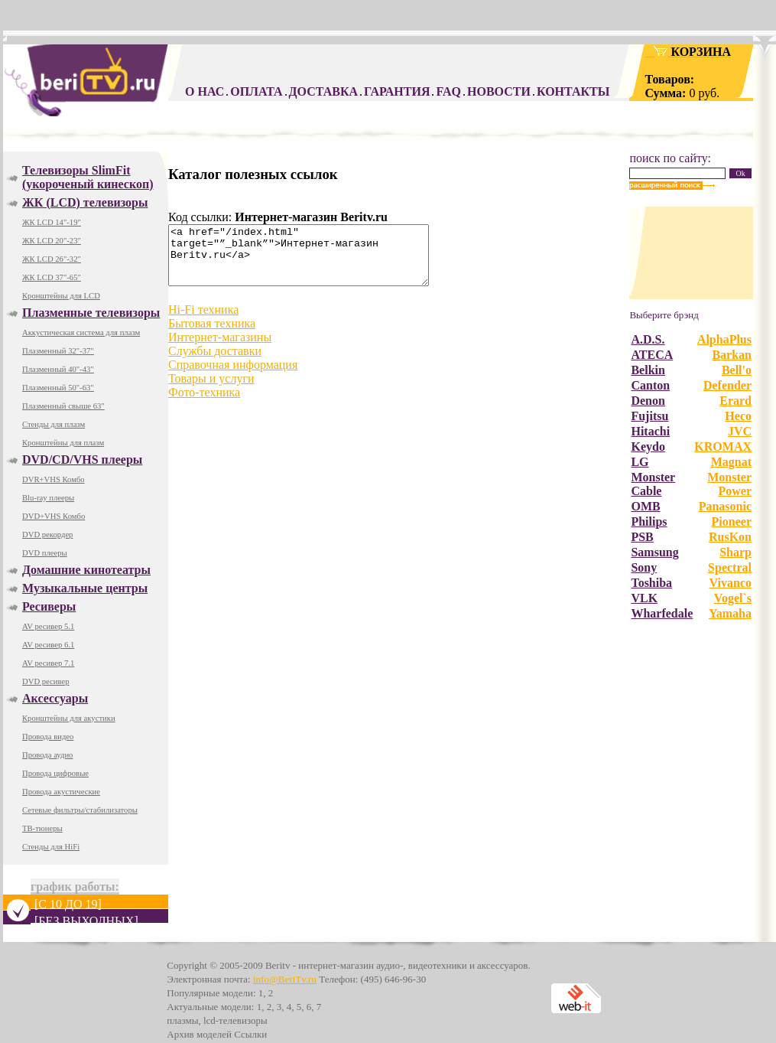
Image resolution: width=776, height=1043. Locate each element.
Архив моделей (199, 1034)
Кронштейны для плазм (63, 442)
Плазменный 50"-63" (58, 387)
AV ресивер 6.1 (48, 644)
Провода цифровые (55, 773)
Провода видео (47, 736)
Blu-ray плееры (48, 498)
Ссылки (250, 1034)
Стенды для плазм (53, 424)
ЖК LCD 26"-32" (51, 259)
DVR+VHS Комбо (53, 479)
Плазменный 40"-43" (58, 369)
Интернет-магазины (219, 348)
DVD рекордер (47, 534)
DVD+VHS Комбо (53, 516)
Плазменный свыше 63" (63, 406)
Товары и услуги (211, 389)
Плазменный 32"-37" (58, 351)
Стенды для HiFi (51, 847)
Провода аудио (47, 755)
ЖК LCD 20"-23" (51, 240)
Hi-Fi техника (203, 321)
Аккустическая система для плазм (81, 332)
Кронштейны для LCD (61, 296)
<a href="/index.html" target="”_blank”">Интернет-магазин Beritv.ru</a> (313, 261)
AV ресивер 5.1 (48, 626)
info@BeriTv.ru (285, 979)
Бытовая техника (211, 334)
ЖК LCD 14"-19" (51, 222)
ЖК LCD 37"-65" (51, 277)
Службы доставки (214, 362)
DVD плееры (44, 553)
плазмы (182, 1020)
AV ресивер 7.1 (48, 663)
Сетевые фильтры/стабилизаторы (80, 810)
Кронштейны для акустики (68, 718)
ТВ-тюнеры (42, 828)
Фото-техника (204, 403)
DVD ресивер (46, 681)
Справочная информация (232, 376)
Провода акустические (61, 791)
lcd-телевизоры (235, 1020)
